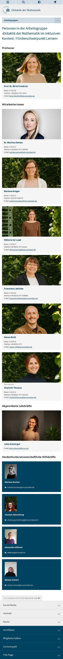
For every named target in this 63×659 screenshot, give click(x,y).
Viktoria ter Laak (31, 598)
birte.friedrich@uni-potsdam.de (22, 96)
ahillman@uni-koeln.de (16, 552)
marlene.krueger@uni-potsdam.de (23, 201)
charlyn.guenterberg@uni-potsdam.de (22, 520)
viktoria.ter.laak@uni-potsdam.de (22, 249)
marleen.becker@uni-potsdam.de (20, 487)
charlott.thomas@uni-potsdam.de (22, 397)
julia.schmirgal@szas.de (19, 448)
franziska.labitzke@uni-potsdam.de (23, 298)
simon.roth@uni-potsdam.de (20, 347)
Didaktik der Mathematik (26, 10)
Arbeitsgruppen (32, 20)
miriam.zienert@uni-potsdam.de (20, 585)
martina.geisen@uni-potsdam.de (22, 152)
